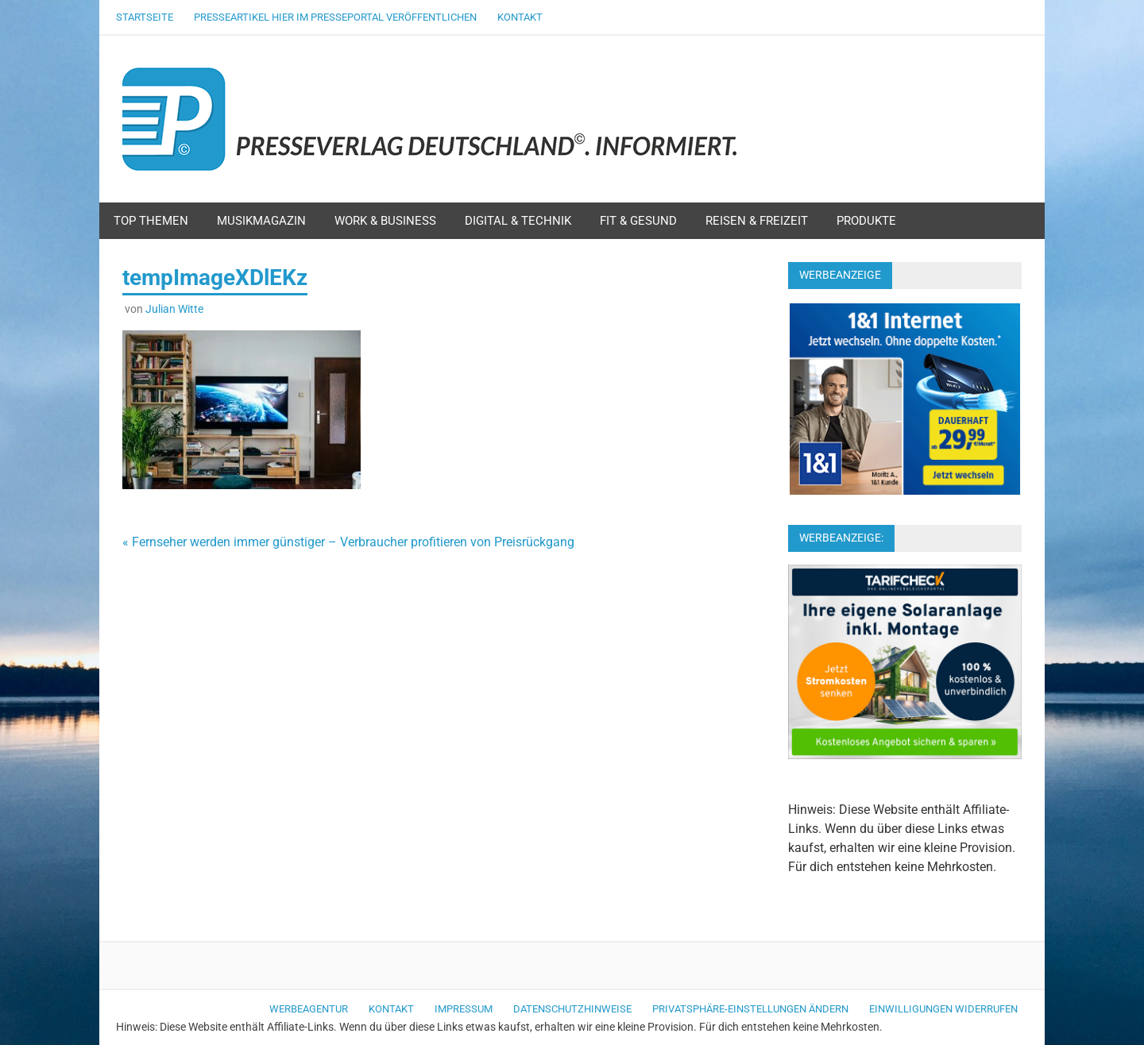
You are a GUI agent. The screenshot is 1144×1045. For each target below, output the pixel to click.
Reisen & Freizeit (756, 221)
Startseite (144, 17)
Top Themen (151, 221)
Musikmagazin (261, 221)
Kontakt (520, 17)
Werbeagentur (308, 1009)
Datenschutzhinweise (572, 1009)
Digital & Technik (518, 221)
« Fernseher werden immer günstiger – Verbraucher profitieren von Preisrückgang (348, 541)
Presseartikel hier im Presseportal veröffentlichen (335, 17)
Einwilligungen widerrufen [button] (943, 1009)
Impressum (464, 1009)
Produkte (866, 221)
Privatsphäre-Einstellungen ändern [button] (750, 1009)
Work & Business (385, 221)
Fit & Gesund (638, 221)
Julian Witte (174, 309)
